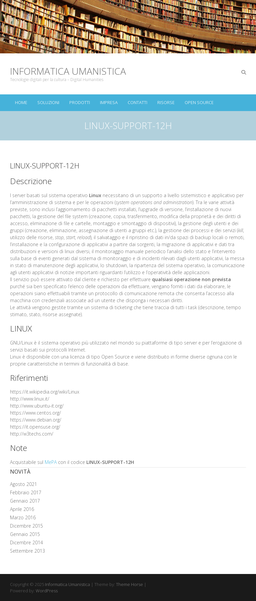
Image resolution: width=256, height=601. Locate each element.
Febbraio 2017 (25, 492)
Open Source (199, 102)
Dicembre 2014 (26, 542)
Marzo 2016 (23, 517)
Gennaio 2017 (25, 501)
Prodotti (79, 102)
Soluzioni (48, 102)
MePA (51, 462)
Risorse (166, 102)
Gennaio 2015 (25, 534)
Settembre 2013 (27, 551)
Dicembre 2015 (26, 526)
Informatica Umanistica (68, 71)
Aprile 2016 (22, 509)
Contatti (137, 102)
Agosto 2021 (23, 484)
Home (21, 102)
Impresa (109, 102)
